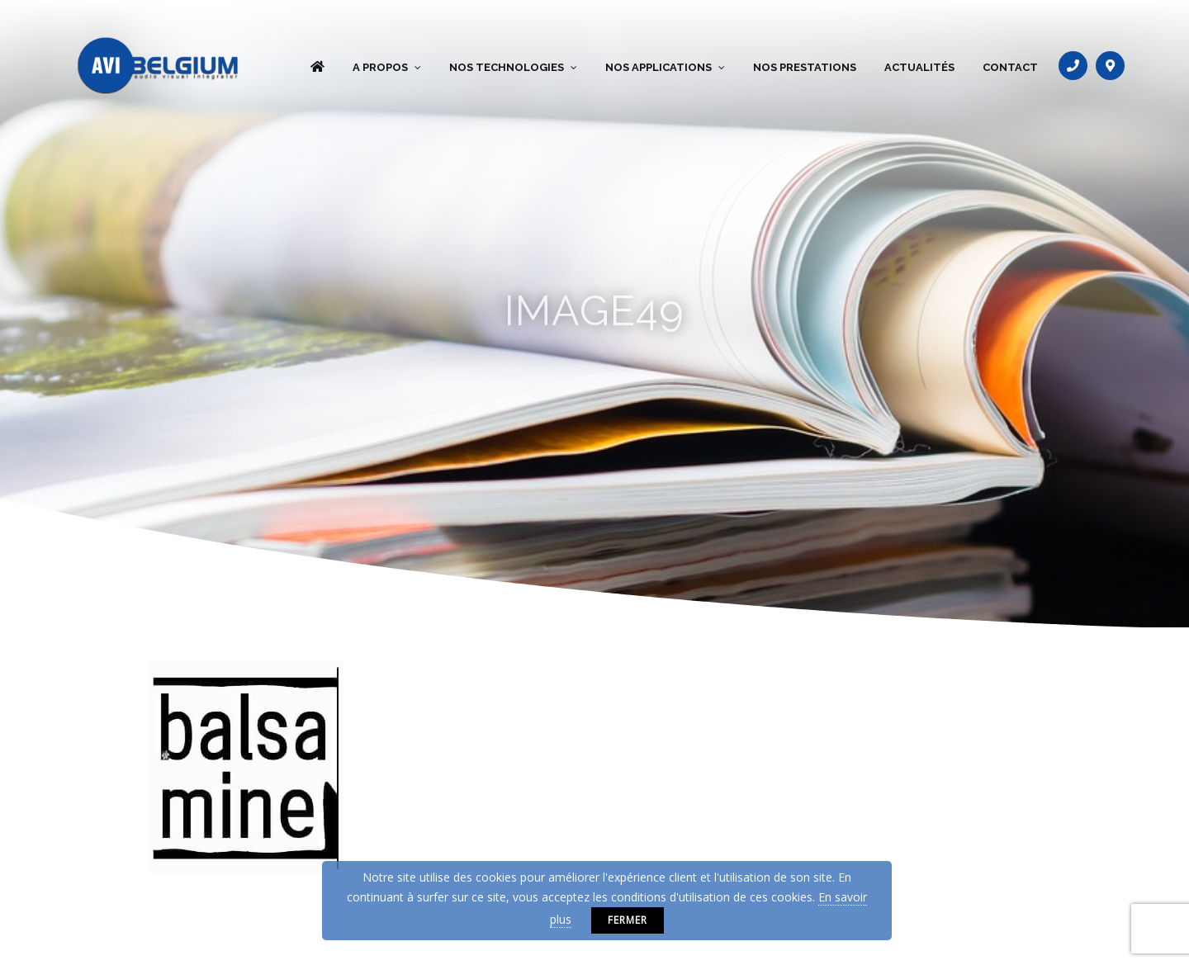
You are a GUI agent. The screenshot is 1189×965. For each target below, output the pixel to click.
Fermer (627, 920)
